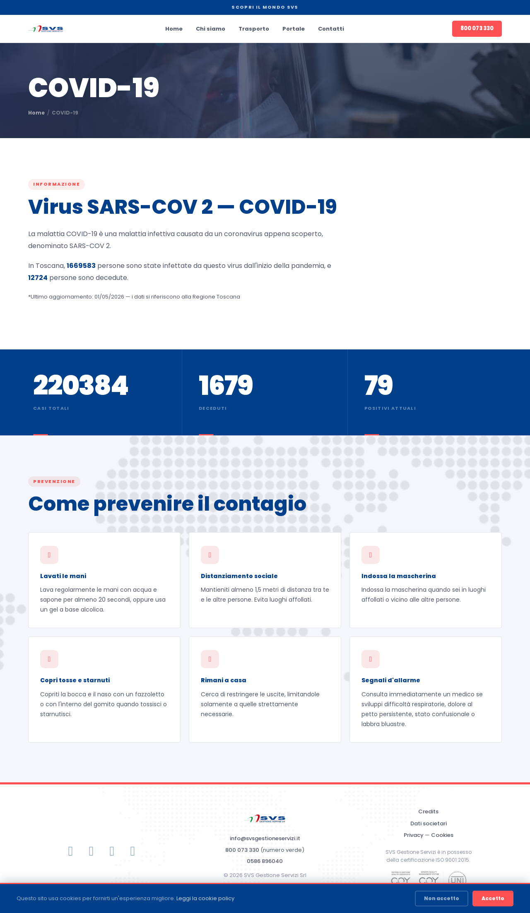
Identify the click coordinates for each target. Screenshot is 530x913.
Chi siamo (210, 29)
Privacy (414, 835)
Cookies (442, 835)
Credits (428, 811)
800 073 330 (477, 28)
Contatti (331, 29)
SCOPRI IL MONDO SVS (264, 7)
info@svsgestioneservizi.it (265, 838)
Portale (293, 29)
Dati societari (428, 823)
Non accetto (441, 898)
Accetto (493, 898)
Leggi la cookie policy (205, 898)
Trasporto (253, 29)
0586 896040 (265, 861)
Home (174, 29)
